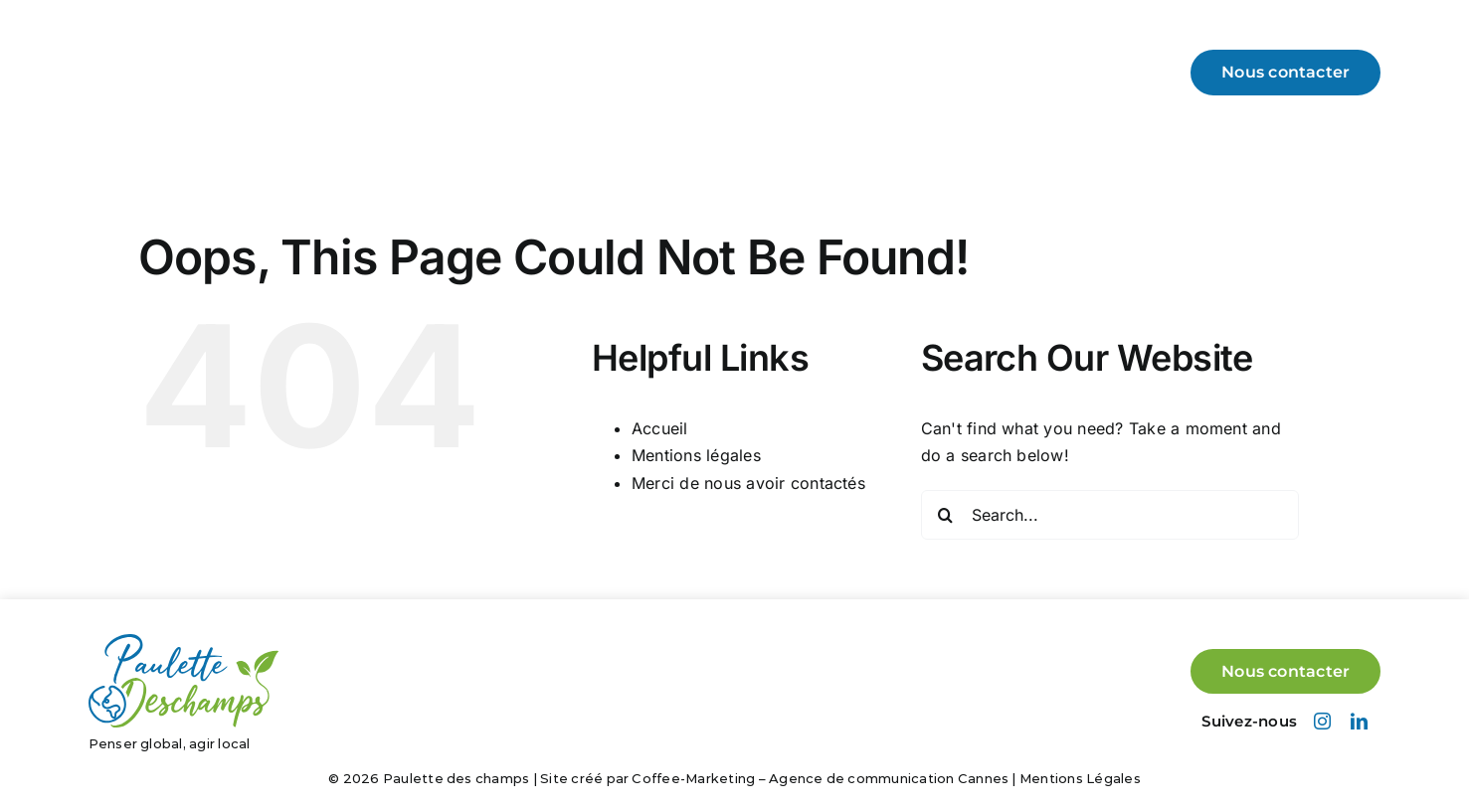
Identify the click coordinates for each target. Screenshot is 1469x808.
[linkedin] (1359, 721)
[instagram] (1322, 721)
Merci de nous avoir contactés (748, 483)
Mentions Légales (1080, 778)
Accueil (660, 428)
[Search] (946, 515)
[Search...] (1110, 515)
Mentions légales (696, 455)
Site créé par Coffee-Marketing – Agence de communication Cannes (774, 778)
